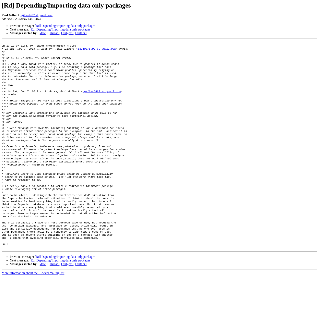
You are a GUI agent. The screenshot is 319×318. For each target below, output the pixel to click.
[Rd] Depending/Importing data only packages (65, 25)
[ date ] (43, 33)
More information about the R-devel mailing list (33, 314)
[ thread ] (54, 33)
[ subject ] (67, 33)
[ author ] (81, 33)
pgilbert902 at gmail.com (36, 15)
